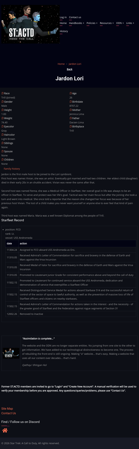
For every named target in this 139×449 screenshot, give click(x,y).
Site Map (7, 408)
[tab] (12, 169)
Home (63, 23)
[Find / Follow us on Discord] (5, 430)
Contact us (75, 17)
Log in (63, 17)
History (64, 31)
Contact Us (8, 413)
